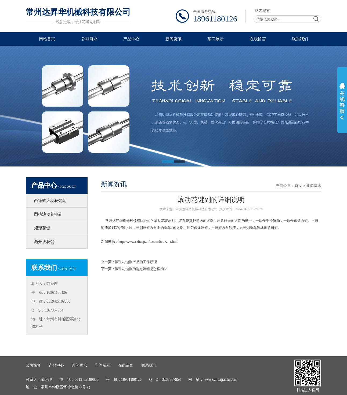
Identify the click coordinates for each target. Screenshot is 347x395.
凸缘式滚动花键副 (50, 200)
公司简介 (89, 39)
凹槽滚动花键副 (48, 214)
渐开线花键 (44, 242)
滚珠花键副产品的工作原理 (136, 262)
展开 (342, 101)
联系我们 (300, 39)
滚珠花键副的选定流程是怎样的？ (141, 269)
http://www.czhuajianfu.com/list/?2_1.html (148, 242)
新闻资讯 (173, 39)
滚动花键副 (163, 221)
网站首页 (47, 39)
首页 (298, 186)
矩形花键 (42, 228)
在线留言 (258, 39)
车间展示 (216, 39)
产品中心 (131, 39)
